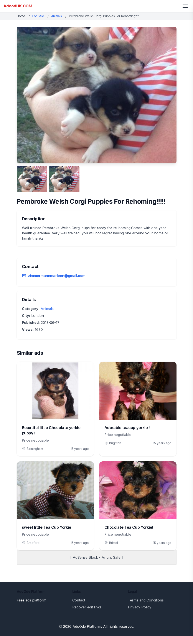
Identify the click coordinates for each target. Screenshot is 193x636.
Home (21, 16)
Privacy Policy (139, 607)
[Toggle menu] (185, 6)
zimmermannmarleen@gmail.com (56, 275)
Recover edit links (86, 607)
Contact (78, 600)
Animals (56, 16)
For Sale (38, 16)
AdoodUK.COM (17, 6)
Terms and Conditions (146, 600)
